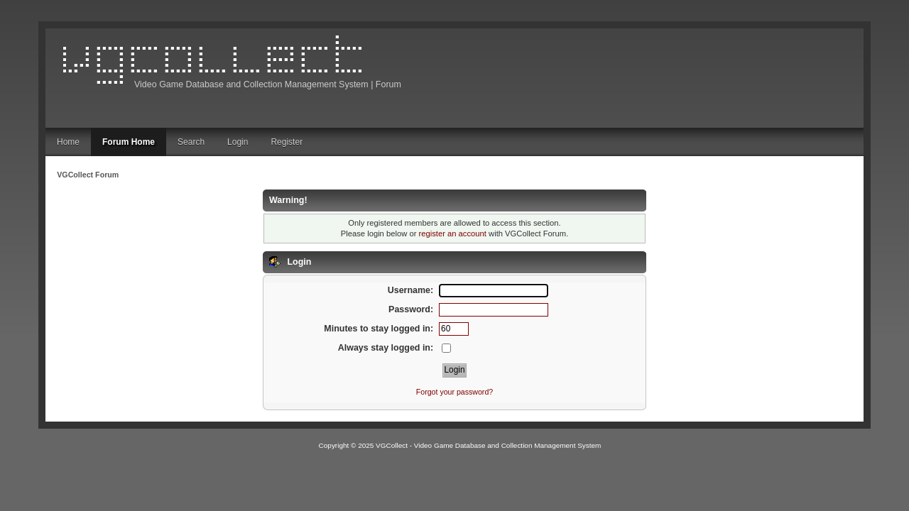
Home (68, 142)
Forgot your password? (454, 392)
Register (287, 142)
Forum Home (128, 142)
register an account (452, 233)
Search (191, 142)
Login (237, 142)
